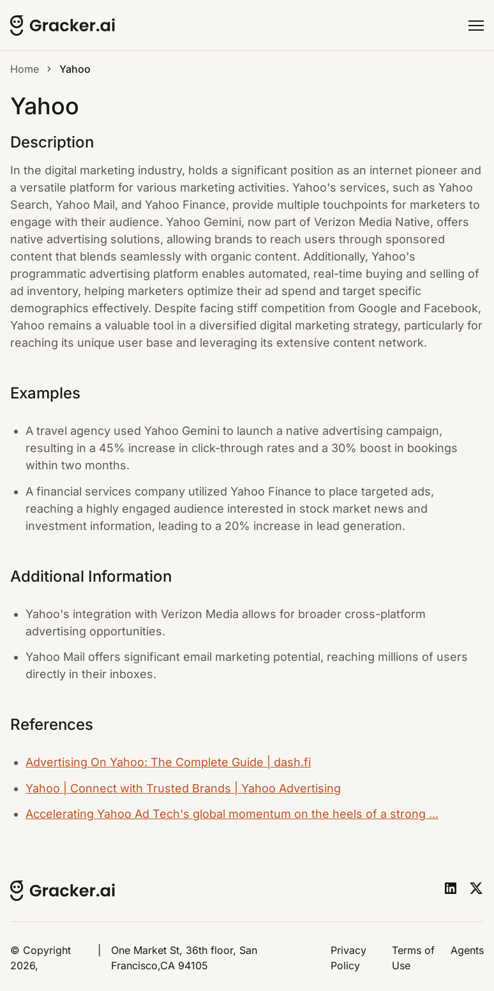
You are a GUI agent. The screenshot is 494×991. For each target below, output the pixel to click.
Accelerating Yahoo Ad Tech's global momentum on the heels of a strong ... (232, 814)
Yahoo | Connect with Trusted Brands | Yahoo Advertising (183, 788)
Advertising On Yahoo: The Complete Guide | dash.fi (168, 762)
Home (24, 69)
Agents (467, 950)
